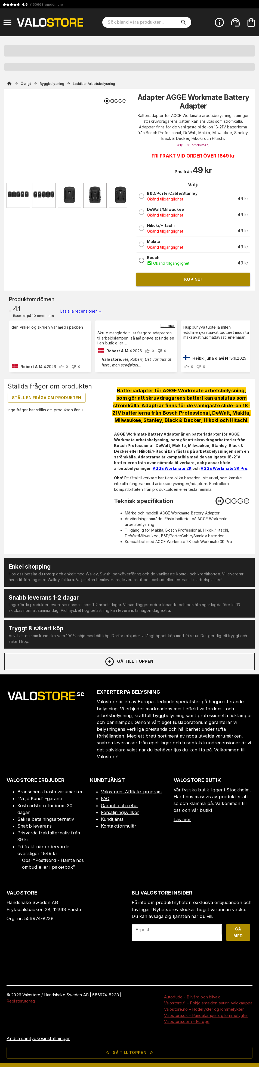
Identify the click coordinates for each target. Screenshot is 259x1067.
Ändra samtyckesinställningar (38, 1038)
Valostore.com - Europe (186, 1021)
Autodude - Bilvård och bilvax (192, 997)
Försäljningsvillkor (120, 812)
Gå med (238, 932)
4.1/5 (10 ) (193, 145)
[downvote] (73, 366)
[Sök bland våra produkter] (143, 22)
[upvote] (61, 366)
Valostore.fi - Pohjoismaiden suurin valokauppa (208, 1003)
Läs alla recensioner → (81, 311)
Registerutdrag (21, 1001)
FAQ (105, 798)
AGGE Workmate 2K (172, 468)
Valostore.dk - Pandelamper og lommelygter (206, 1015)
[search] (183, 22)
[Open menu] (7, 22)
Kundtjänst (112, 819)
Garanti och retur (119, 805)
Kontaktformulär (118, 826)
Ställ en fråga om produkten (46, 397)
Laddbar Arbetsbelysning (94, 84)
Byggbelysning (52, 84)
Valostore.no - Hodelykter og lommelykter (204, 1009)
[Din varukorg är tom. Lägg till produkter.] (251, 22)
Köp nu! (193, 279)
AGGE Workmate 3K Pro (224, 468)
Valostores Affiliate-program (131, 791)
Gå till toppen (128, 661)
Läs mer (168, 325)
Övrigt (26, 84)
